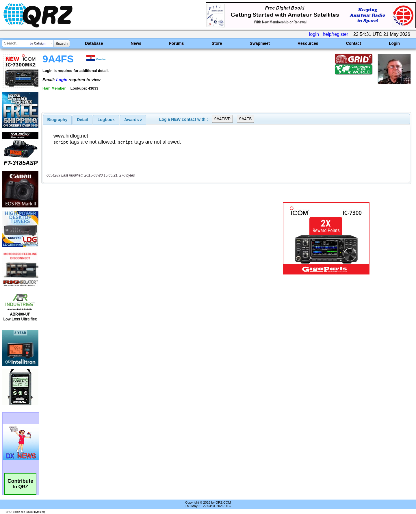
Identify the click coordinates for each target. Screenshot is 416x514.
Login (394, 43)
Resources (308, 43)
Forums (176, 43)
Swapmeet (260, 43)
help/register (335, 34)
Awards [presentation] (133, 119)
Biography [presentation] (57, 119)
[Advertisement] (145, 238)
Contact (353, 43)
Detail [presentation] (82, 119)
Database (94, 43)
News (136, 43)
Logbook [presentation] (106, 119)
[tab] (57, 120)
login (314, 34)
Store (217, 43)
